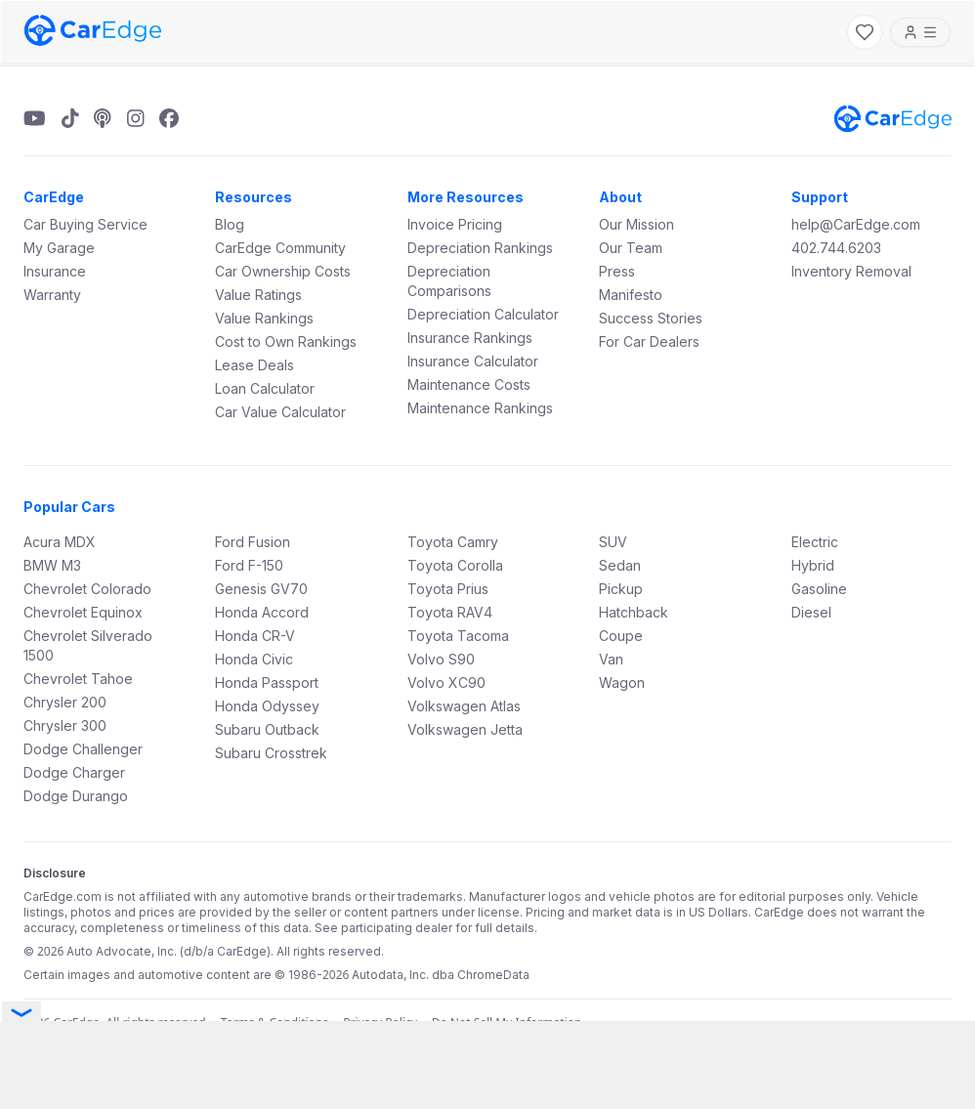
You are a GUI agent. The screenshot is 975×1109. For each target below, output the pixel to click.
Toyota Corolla (455, 565)
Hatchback (633, 612)
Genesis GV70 (261, 588)
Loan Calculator (265, 388)
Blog (229, 224)
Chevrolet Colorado (87, 588)
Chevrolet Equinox (83, 612)
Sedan (620, 565)
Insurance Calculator (472, 361)
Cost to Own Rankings (286, 341)
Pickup (621, 588)
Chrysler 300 (64, 725)
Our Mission (636, 224)
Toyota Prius (447, 588)
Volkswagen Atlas (464, 706)
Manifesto (630, 294)
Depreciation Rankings (480, 247)
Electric (814, 541)
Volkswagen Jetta (465, 729)
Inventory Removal (851, 271)
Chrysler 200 (64, 702)
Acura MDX (59, 541)
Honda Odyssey (267, 706)
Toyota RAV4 (449, 612)
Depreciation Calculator (483, 314)
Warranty (52, 294)
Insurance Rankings (469, 337)
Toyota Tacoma (458, 635)
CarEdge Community (280, 247)
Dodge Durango (75, 796)
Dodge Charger (74, 772)
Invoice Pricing (454, 224)
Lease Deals (254, 365)
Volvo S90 (441, 659)
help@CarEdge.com (855, 224)
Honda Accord (262, 612)
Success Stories (650, 318)
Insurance (54, 271)
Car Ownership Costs (283, 271)
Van (611, 659)
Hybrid (812, 565)
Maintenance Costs (468, 384)
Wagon (622, 682)
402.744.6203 (836, 247)
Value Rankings (264, 318)
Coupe (621, 635)
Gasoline (819, 588)
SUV (613, 541)
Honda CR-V (255, 635)
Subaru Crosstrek (271, 753)
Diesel (811, 612)
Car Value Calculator (280, 412)
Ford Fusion (252, 541)
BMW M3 (52, 565)
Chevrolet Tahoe (78, 678)
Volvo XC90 (446, 682)
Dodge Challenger (83, 749)
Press (617, 271)
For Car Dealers (649, 341)
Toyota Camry (452, 541)
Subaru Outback (267, 729)
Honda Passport (266, 682)
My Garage (59, 247)
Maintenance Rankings (480, 408)
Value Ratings (258, 294)
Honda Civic (254, 659)
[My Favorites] (864, 32)
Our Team (630, 247)
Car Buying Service (85, 224)
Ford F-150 (249, 565)
